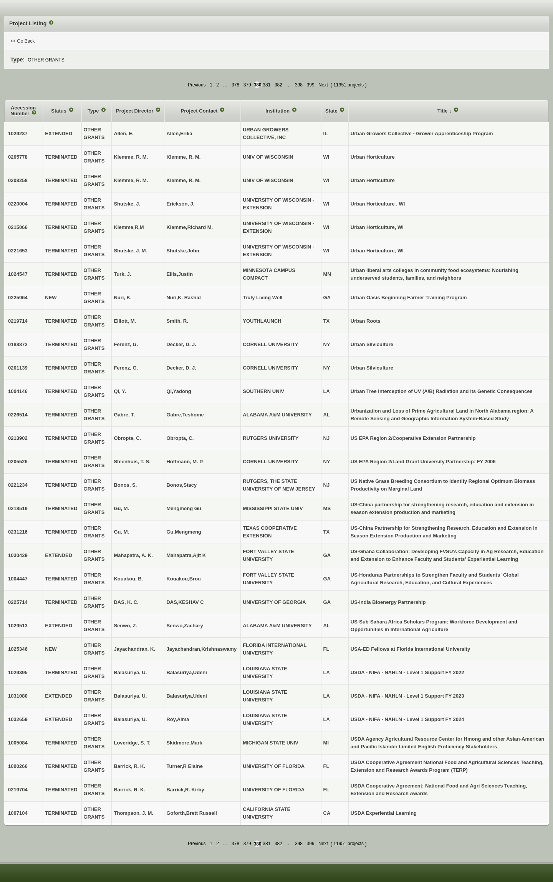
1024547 (18, 274)
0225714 (18, 602)
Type (94, 111)
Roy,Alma (177, 719)
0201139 (18, 368)
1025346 (18, 649)
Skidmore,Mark (184, 743)
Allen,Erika (179, 133)
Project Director (135, 111)
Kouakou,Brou (183, 579)
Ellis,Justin (179, 274)
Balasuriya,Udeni (186, 672)
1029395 (18, 672)
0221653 (18, 251)
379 (247, 85)
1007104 (18, 813)
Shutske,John (182, 251)
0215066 (18, 227)
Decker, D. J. (181, 344)
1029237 (18, 133)
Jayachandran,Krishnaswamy (201, 649)
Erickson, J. (180, 204)
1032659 (18, 719)
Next (323, 85)
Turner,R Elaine (184, 766)
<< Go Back (22, 41)
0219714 (18, 321)
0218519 (18, 508)
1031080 (18, 696)
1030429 (18, 555)
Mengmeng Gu (183, 508)
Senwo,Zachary (184, 625)
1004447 (18, 579)
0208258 (18, 180)
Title (443, 111)
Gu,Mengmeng (183, 532)
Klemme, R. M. (183, 157)
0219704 (18, 789)
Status (59, 111)
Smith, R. (177, 321)
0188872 (18, 344)
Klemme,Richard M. (189, 227)
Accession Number (23, 111)
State (332, 111)
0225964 (18, 297)
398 (299, 85)
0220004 (18, 204)
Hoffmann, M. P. (185, 461)
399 (311, 85)
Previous (197, 85)
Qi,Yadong (178, 391)
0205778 (18, 157)
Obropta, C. (180, 438)
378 (235, 85)
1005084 (18, 743)
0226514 (18, 415)
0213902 (18, 438)
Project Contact (200, 111)
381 (266, 85)
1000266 (18, 766)
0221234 (18, 485)
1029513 (18, 625)
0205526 (18, 461)
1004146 (18, 391)
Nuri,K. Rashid (183, 297)
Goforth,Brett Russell (191, 813)
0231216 (18, 532)
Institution (278, 111)
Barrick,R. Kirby (185, 789)
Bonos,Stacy (181, 485)
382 (278, 85)
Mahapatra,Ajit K (186, 555)
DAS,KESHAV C (185, 602)
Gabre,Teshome (185, 415)
